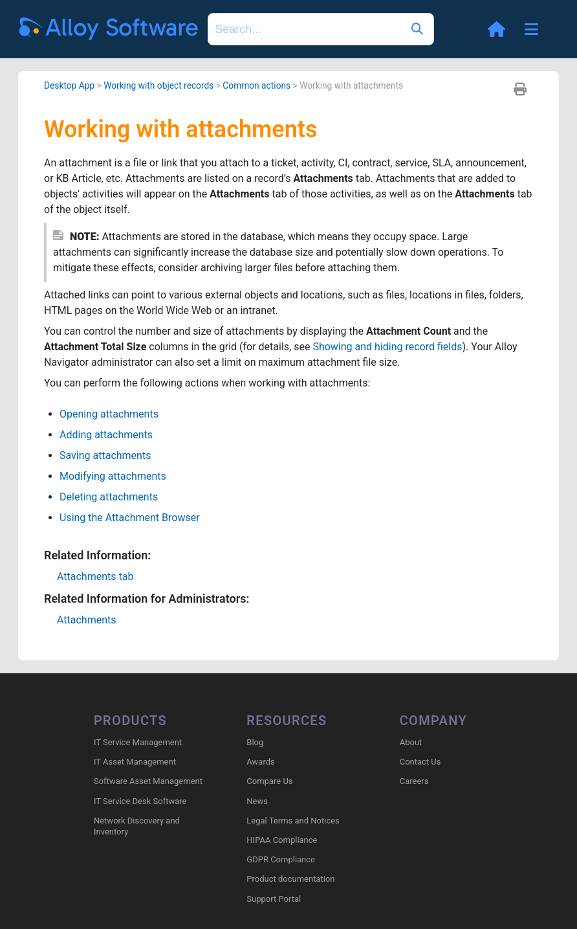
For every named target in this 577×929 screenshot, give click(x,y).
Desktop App (69, 85)
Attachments (86, 620)
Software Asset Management (148, 781)
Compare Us (269, 781)
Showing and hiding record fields (387, 347)
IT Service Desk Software (140, 801)
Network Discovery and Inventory (137, 826)
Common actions (256, 85)
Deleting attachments (109, 497)
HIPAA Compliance (281, 840)
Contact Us (420, 762)
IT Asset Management (135, 762)
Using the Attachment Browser (130, 517)
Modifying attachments (113, 476)
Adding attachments (106, 435)
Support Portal (273, 899)
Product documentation (290, 879)
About (411, 742)
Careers (414, 781)
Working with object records (158, 85)
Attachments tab (95, 576)
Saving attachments (105, 455)
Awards (260, 762)
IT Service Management (138, 742)
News (257, 801)
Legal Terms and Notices (292, 820)
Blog (254, 742)
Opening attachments (109, 414)
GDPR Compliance (280, 859)
